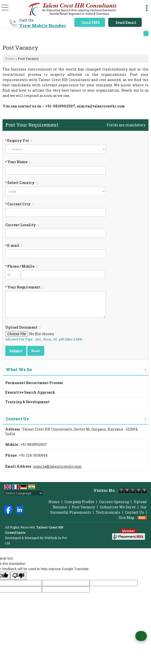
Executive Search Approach (30, 392)
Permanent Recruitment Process (34, 382)
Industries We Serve (118, 507)
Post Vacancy (83, 507)
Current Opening (114, 501)
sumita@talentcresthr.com (101, 106)
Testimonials (108, 512)
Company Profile (79, 501)
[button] (42, 25)
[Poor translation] (18, 576)
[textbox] (55, 212)
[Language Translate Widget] (23, 493)
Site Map (126, 517)
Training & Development (27, 401)
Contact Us (134, 512)
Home (9, 58)
